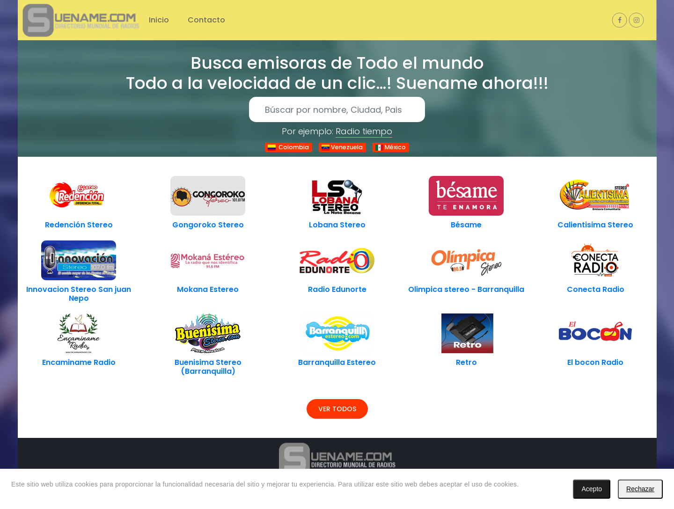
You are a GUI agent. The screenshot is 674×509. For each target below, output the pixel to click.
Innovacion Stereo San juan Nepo (78, 294)
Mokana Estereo (208, 289)
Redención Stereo (79, 224)
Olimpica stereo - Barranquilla (466, 289)
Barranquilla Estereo (337, 362)
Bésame (466, 224)
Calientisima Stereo (595, 224)
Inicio (159, 20)
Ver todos (337, 409)
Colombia (288, 147)
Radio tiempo (364, 131)
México (390, 147)
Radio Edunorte (337, 289)
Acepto (591, 489)
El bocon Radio (595, 362)
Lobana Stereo (337, 224)
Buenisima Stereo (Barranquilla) (208, 367)
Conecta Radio (595, 289)
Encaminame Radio (79, 362)
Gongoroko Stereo (208, 224)
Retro (466, 362)
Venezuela (342, 147)
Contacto (206, 20)
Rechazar (640, 489)
